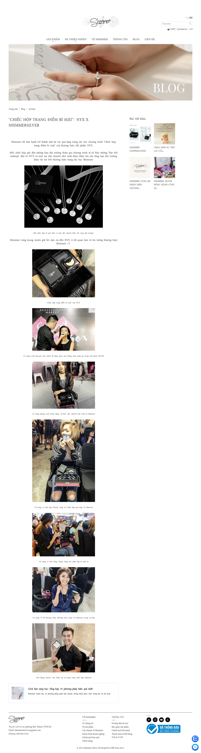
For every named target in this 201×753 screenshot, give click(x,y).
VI (187, 18)
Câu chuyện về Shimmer (92, 730)
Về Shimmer (100, 39)
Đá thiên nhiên (76, 40)
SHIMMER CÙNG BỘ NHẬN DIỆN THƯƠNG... (140, 185)
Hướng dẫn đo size (120, 723)
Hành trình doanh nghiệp (93, 734)
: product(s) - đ (181, 29)
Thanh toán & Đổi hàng (122, 734)
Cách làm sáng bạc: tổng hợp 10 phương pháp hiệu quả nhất (60, 689)
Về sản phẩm (87, 727)
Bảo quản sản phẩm (120, 727)
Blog (136, 39)
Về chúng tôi (87, 723)
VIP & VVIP (117, 738)
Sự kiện (32, 109)
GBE (112, 748)
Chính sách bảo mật (90, 738)
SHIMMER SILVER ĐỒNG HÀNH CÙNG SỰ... (164, 185)
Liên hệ (150, 39)
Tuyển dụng (87, 741)
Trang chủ (13, 109)
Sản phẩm (53, 40)
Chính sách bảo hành (121, 730)
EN (191, 18)
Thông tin (120, 39)
